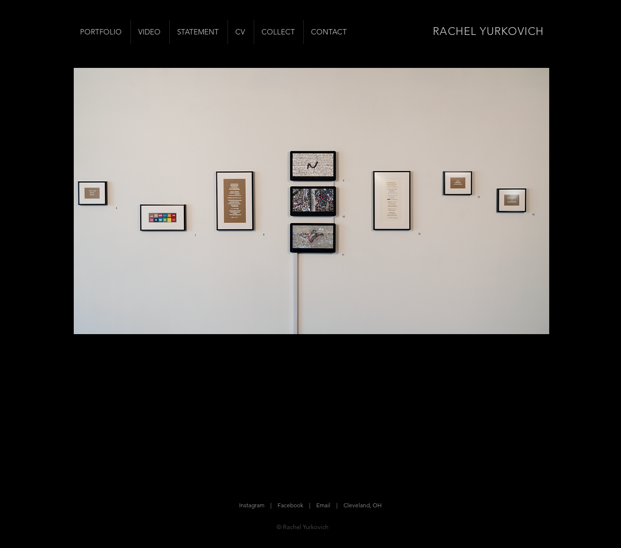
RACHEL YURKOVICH (488, 31)
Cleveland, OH (362, 505)
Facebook (290, 505)
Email (323, 505)
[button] (311, 201)
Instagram (251, 505)
